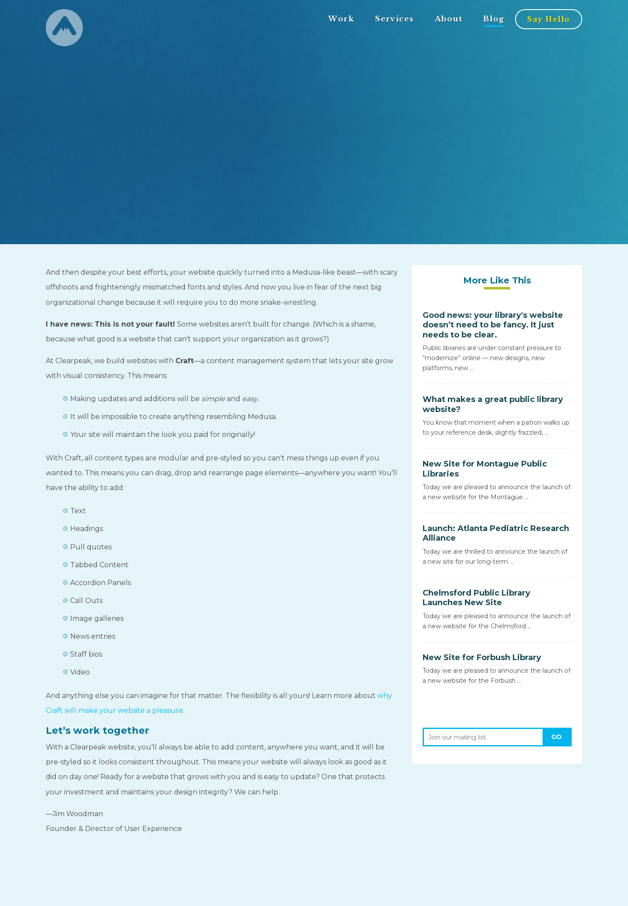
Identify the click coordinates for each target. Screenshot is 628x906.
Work (341, 19)
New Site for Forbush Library (482, 657)
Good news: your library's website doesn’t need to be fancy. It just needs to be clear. (493, 325)
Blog (494, 19)
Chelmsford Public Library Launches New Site (476, 598)
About (448, 19)
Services (394, 19)
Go (556, 737)
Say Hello (548, 19)
